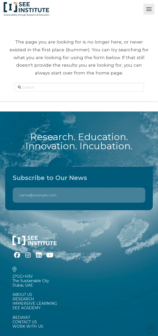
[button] (148, 9)
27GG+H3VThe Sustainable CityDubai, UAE (30, 281)
